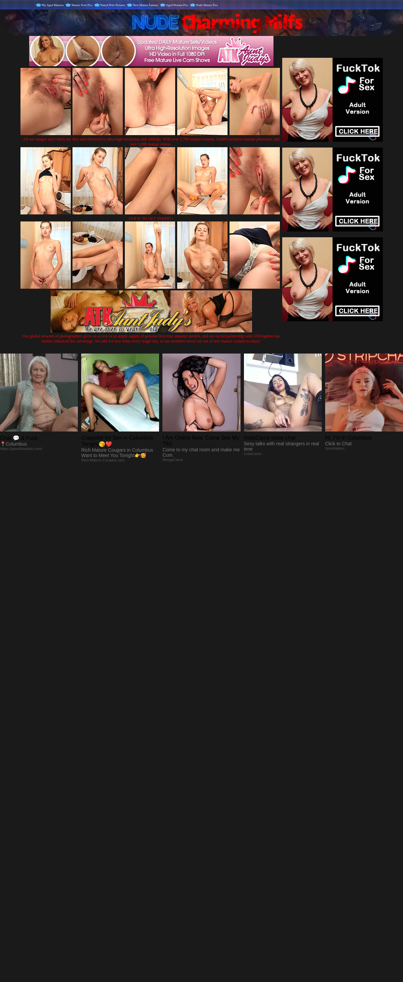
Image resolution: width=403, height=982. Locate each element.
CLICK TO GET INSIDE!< (151, 218)
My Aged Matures (53, 5)
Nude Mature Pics (207, 5)
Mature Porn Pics (82, 5)
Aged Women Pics (177, 5)
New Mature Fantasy (145, 5)
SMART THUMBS (213, 842)
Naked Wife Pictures (112, 5)
